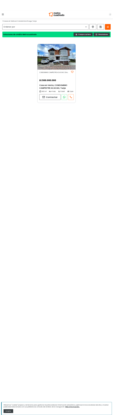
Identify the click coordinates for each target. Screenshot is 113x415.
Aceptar (8, 411)
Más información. (72, 407)
